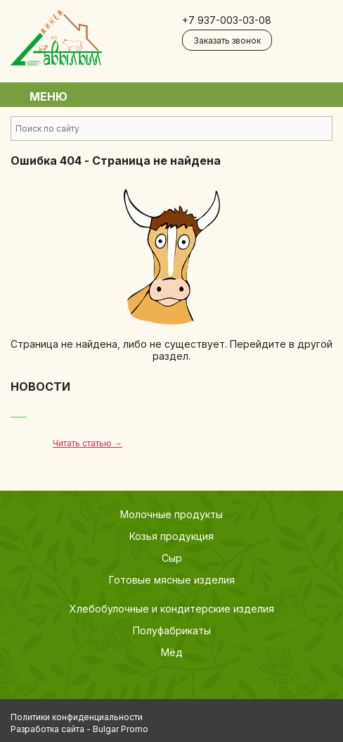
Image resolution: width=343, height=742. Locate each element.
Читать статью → (87, 443)
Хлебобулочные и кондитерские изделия (172, 609)
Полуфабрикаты (172, 630)
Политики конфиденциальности (77, 717)
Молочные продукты (171, 514)
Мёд (172, 652)
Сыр (172, 558)
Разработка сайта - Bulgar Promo (79, 729)
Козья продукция (171, 536)
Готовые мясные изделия (172, 580)
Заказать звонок (227, 40)
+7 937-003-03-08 (226, 20)
